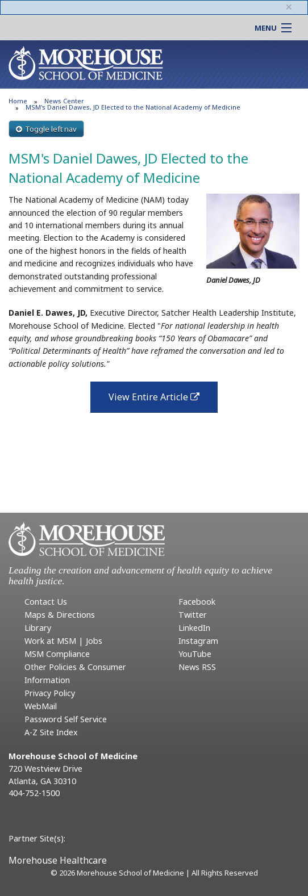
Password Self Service (65, 719)
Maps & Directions (59, 614)
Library (37, 627)
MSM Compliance (57, 653)
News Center (64, 101)
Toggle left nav (46, 129)
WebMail (40, 706)
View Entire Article (163, 401)
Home (18, 101)
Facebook (196, 601)
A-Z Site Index (51, 732)
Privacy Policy (49, 693)
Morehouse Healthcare (58, 860)
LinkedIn (194, 627)
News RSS (197, 666)
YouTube (194, 653)
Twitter (192, 614)
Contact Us (45, 601)
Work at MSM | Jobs (63, 640)
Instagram (198, 640)
